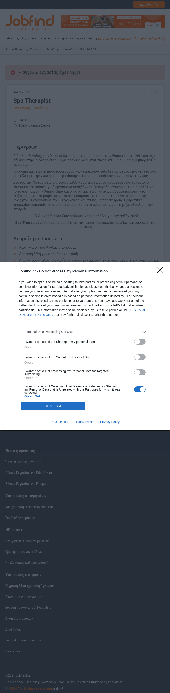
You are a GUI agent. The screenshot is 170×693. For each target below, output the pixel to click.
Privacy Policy (110, 422)
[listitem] (85, 332)
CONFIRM (53, 406)
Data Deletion (59, 422)
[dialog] (85, 346)
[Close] (161, 271)
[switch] (140, 342)
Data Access (84, 422)
